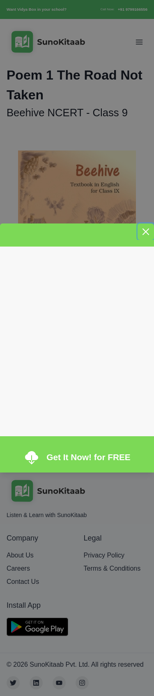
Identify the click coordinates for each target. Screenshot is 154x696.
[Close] (146, 231)
